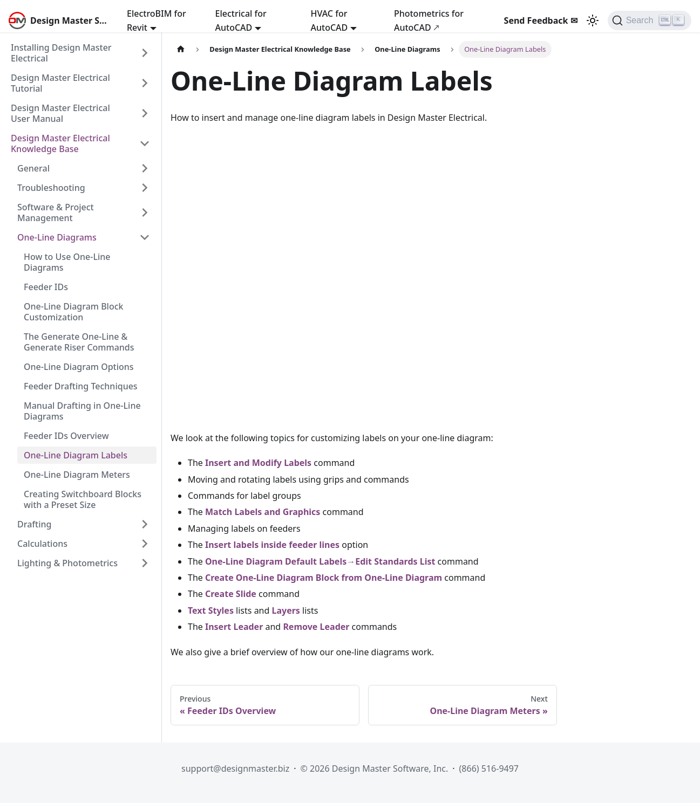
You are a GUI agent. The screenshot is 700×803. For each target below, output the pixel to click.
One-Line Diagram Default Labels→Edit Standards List (320, 561)
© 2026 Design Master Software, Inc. (374, 768)
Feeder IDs (46, 287)
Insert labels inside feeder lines (272, 545)
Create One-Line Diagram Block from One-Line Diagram (323, 578)
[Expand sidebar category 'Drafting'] (145, 524)
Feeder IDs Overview (66, 436)
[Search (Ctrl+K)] (649, 20)
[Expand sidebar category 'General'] (145, 168)
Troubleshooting (51, 188)
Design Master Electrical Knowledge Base (60, 143)
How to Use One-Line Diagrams (67, 262)
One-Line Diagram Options (79, 367)
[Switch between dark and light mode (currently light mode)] (592, 20)
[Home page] (181, 49)
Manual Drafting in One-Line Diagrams (82, 411)
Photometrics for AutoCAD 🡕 (429, 20)
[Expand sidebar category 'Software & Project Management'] (145, 212)
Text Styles (211, 610)
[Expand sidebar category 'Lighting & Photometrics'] (145, 563)
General (33, 168)
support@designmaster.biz (235, 768)
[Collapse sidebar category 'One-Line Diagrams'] (145, 237)
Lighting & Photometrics (67, 563)
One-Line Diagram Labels (75, 455)
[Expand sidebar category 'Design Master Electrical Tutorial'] (145, 83)
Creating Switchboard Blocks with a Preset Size (82, 499)
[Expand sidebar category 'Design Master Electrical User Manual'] (145, 113)
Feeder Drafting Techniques (81, 386)
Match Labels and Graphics (262, 512)
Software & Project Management (55, 212)
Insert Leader (234, 627)
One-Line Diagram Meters (77, 475)
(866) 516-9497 (489, 768)
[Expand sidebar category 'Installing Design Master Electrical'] (145, 53)
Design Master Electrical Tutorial (60, 83)
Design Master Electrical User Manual (60, 113)
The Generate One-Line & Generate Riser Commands (79, 342)
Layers (286, 610)
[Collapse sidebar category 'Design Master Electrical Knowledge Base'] (145, 143)
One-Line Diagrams (57, 237)
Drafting (34, 524)
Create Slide (230, 594)
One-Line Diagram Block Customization (74, 311)
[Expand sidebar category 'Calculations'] (145, 543)
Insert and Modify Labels (258, 463)
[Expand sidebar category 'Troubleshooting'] (145, 187)
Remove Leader (316, 627)
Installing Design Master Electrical (61, 53)
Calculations (42, 544)
